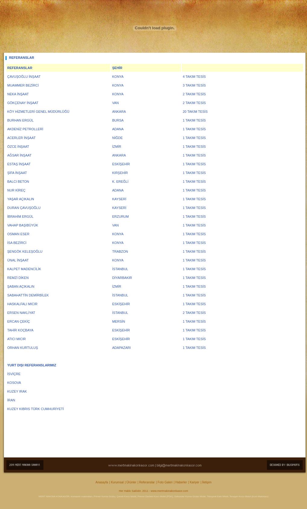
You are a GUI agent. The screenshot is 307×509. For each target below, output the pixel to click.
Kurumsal (117, 482)
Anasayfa (102, 482)
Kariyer (194, 482)
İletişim (206, 482)
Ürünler (131, 482)
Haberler (181, 482)
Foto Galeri (165, 482)
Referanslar (147, 482)
